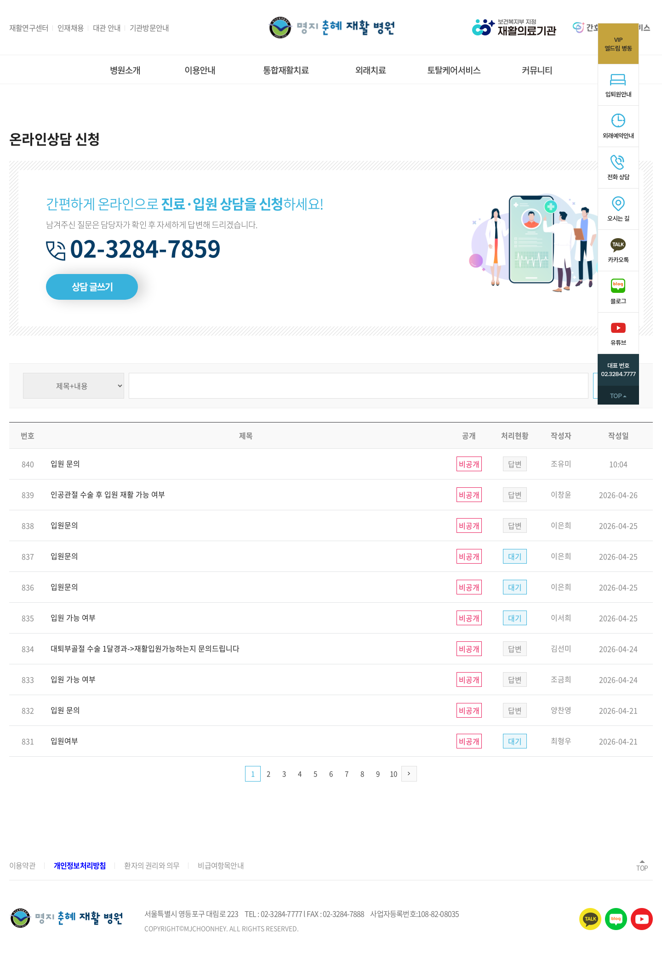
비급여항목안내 (220, 865)
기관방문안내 (149, 27)
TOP (642, 864)
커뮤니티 (537, 70)
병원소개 (125, 70)
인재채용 (70, 27)
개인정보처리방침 (80, 865)
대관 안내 (106, 27)
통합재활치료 (285, 70)
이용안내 (200, 70)
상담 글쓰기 (92, 286)
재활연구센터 (28, 27)
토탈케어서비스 (453, 70)
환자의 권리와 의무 (151, 865)
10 (393, 774)
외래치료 (370, 70)
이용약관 (22, 865)
